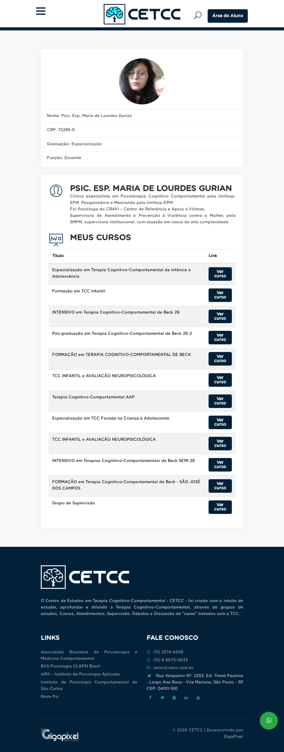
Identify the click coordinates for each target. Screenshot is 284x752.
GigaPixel (233, 737)
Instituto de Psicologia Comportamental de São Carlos (89, 685)
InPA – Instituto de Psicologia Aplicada (80, 674)
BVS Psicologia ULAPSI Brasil (71, 666)
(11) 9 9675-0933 (167, 660)
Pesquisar (199, 15)
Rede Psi (50, 697)
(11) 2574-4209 (165, 652)
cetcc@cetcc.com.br (170, 668)
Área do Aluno (227, 16)
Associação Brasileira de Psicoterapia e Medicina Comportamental (89, 655)
